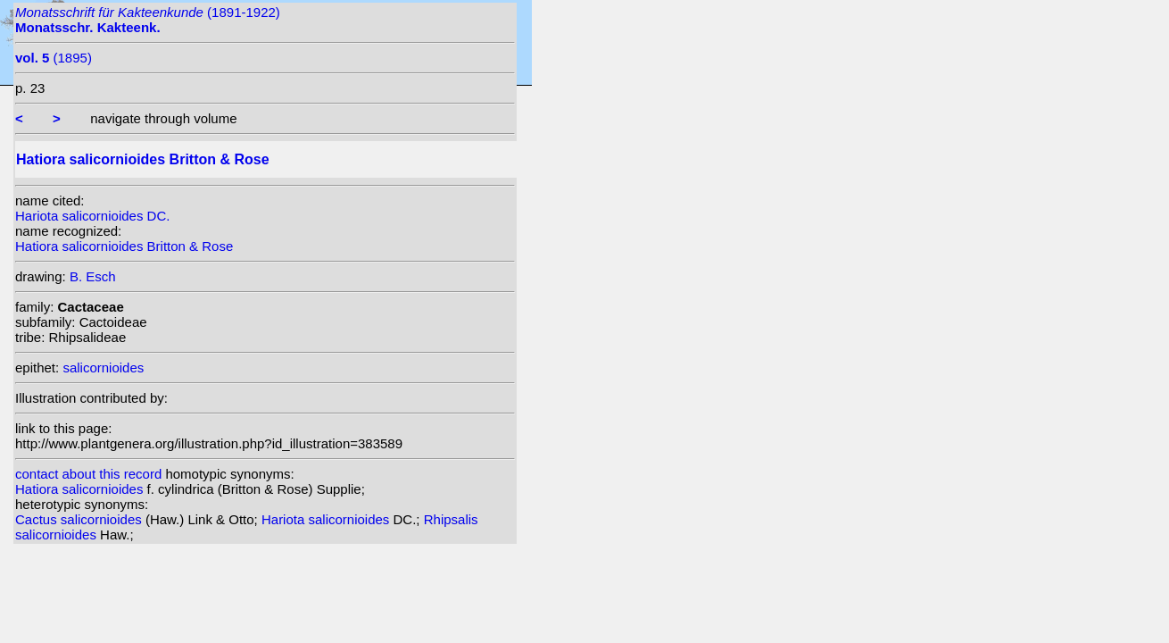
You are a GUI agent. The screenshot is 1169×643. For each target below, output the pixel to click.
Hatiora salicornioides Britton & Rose (124, 246)
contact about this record (88, 473)
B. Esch (93, 276)
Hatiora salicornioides (81, 489)
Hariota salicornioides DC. (92, 215)
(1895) (53, 57)
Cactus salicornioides (80, 519)
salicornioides (103, 367)
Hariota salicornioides (327, 519)
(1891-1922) (147, 19)
